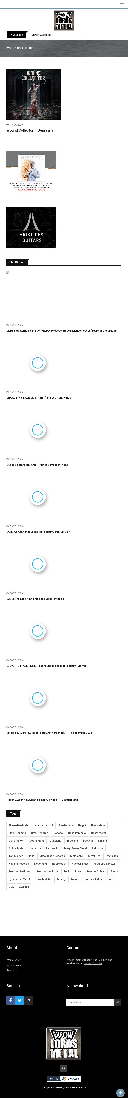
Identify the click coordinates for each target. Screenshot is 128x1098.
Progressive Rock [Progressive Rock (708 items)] (47, 871)
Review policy (14, 965)
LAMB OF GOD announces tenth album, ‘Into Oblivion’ (38, 531)
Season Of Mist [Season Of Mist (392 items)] (96, 871)
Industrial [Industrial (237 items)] (98, 848)
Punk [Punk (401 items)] (67, 871)
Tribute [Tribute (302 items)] (75, 879)
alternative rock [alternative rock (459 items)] (44, 825)
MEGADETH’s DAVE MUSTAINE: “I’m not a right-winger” (39, 397)
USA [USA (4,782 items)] (11, 886)
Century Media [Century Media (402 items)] (77, 833)
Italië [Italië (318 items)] (31, 856)
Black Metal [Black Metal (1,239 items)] (98, 825)
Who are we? (14, 959)
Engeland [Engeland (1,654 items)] (72, 840)
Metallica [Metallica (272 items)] (112, 856)
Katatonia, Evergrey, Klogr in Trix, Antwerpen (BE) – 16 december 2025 (49, 732)
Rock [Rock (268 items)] (78, 871)
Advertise (12, 970)
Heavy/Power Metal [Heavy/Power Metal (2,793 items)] (75, 848)
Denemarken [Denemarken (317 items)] (16, 840)
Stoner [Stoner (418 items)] (115, 871)
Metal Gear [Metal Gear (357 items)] (95, 856)
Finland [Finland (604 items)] (102, 840)
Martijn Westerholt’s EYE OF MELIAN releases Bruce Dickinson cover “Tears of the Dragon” (62, 330)
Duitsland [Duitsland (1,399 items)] (55, 840)
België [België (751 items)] (82, 825)
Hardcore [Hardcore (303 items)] (35, 848)
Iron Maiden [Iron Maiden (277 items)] (16, 856)
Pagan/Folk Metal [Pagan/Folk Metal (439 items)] (104, 863)
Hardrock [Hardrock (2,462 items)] (52, 848)
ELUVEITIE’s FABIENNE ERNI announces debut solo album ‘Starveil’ (46, 665)
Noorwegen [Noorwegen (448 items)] (59, 863)
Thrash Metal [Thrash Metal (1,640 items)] (43, 879)
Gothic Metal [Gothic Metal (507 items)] (16, 848)
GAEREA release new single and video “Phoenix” (35, 598)
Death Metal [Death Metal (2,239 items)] (98, 833)
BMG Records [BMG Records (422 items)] (39, 833)
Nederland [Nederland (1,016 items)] (40, 863)
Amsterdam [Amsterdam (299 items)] (66, 825)
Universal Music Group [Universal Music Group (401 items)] (98, 879)
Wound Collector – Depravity (29, 130)
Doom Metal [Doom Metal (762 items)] (37, 840)
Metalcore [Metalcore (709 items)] (76, 856)
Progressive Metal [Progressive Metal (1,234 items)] (20, 871)
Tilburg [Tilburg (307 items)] (61, 879)
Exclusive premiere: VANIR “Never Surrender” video (37, 464)
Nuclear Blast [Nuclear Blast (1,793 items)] (80, 863)
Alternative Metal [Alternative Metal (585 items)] (19, 825)
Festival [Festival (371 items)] (88, 840)
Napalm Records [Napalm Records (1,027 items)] (19, 863)
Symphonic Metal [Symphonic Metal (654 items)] (19, 879)
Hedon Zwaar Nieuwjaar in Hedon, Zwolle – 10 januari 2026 (42, 799)
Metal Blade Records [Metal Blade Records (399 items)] (52, 856)
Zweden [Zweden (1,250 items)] (24, 886)
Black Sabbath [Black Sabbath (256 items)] (17, 833)
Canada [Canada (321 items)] (58, 833)
